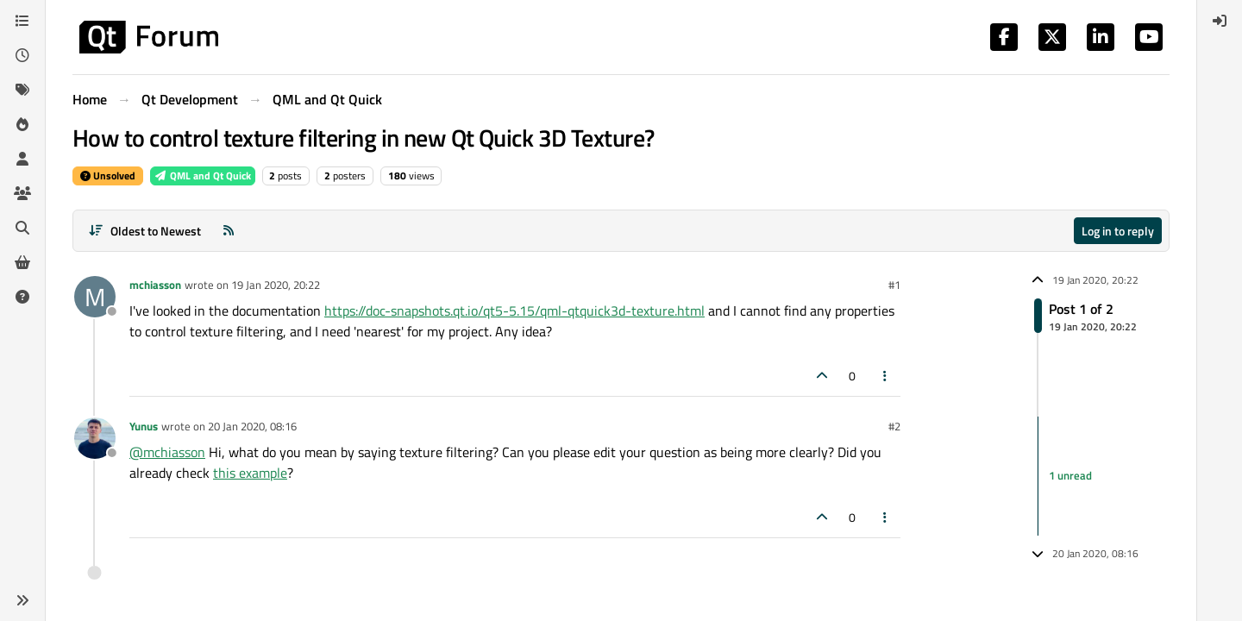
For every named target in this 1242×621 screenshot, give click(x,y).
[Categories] (22, 20)
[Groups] (22, 193)
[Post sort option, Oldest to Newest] (144, 230)
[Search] (22, 228)
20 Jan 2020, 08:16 (252, 426)
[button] (22, 600)
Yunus (143, 426)
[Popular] (22, 124)
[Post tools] (885, 375)
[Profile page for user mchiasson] (95, 296)
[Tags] (22, 90)
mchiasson (155, 284)
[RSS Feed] (229, 230)
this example (250, 472)
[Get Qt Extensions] (22, 262)
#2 (894, 426)
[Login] (1219, 20)
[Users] (22, 158)
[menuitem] (1219, 20)
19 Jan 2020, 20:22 (275, 284)
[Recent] (22, 55)
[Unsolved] (22, 296)
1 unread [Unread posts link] (1070, 475)
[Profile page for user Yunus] (95, 438)
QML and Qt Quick (202, 175)
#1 (894, 284)
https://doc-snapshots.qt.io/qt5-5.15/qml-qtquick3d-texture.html (514, 310)
